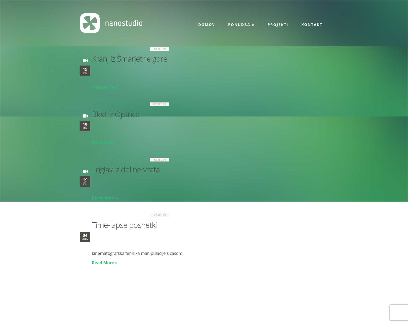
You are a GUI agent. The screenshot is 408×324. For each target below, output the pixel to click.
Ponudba (241, 24)
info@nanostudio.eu (124, 306)
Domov (206, 24)
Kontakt (311, 24)
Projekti (277, 24)
